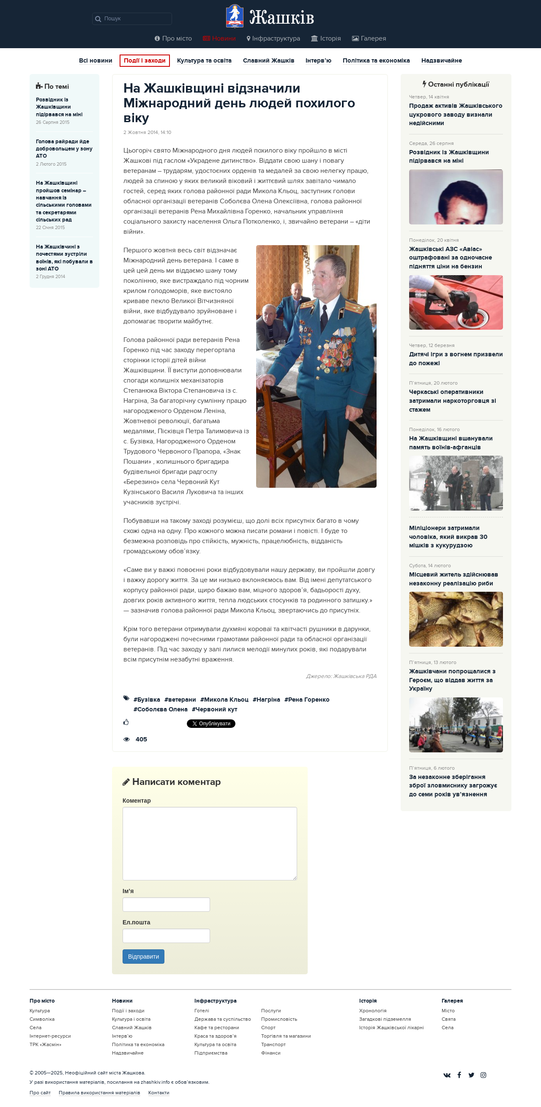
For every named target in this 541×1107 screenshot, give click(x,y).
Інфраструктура (273, 38)
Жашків (281, 16)
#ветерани (180, 700)
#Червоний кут (214, 710)
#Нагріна (266, 700)
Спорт (268, 1027)
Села (35, 1027)
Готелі (201, 1011)
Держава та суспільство (222, 1019)
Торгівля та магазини (286, 1036)
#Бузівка (147, 700)
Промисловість (279, 1019)
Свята (449, 1019)
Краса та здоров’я (215, 1036)
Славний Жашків (269, 61)
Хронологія (373, 1011)
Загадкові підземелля (385, 1019)
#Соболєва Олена (161, 710)
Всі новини (95, 61)
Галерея (369, 38)
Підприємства (210, 1053)
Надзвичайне (441, 61)
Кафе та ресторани (216, 1027)
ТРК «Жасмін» (45, 1044)
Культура (40, 1011)
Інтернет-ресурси (50, 1036)
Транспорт (273, 1044)
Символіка (42, 1019)
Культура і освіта (131, 1019)
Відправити (143, 956)
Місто (448, 1011)
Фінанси (271, 1053)
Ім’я (128, 891)
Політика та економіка (376, 61)
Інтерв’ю (318, 61)
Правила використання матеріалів (99, 1093)
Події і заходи (145, 61)
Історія (326, 38)
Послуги (271, 1011)
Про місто (173, 38)
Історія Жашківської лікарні (391, 1027)
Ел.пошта (136, 922)
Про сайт (40, 1093)
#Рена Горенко (307, 700)
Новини (219, 38)
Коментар (137, 800)
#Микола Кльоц (224, 700)
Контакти (158, 1093)
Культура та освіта (204, 61)
